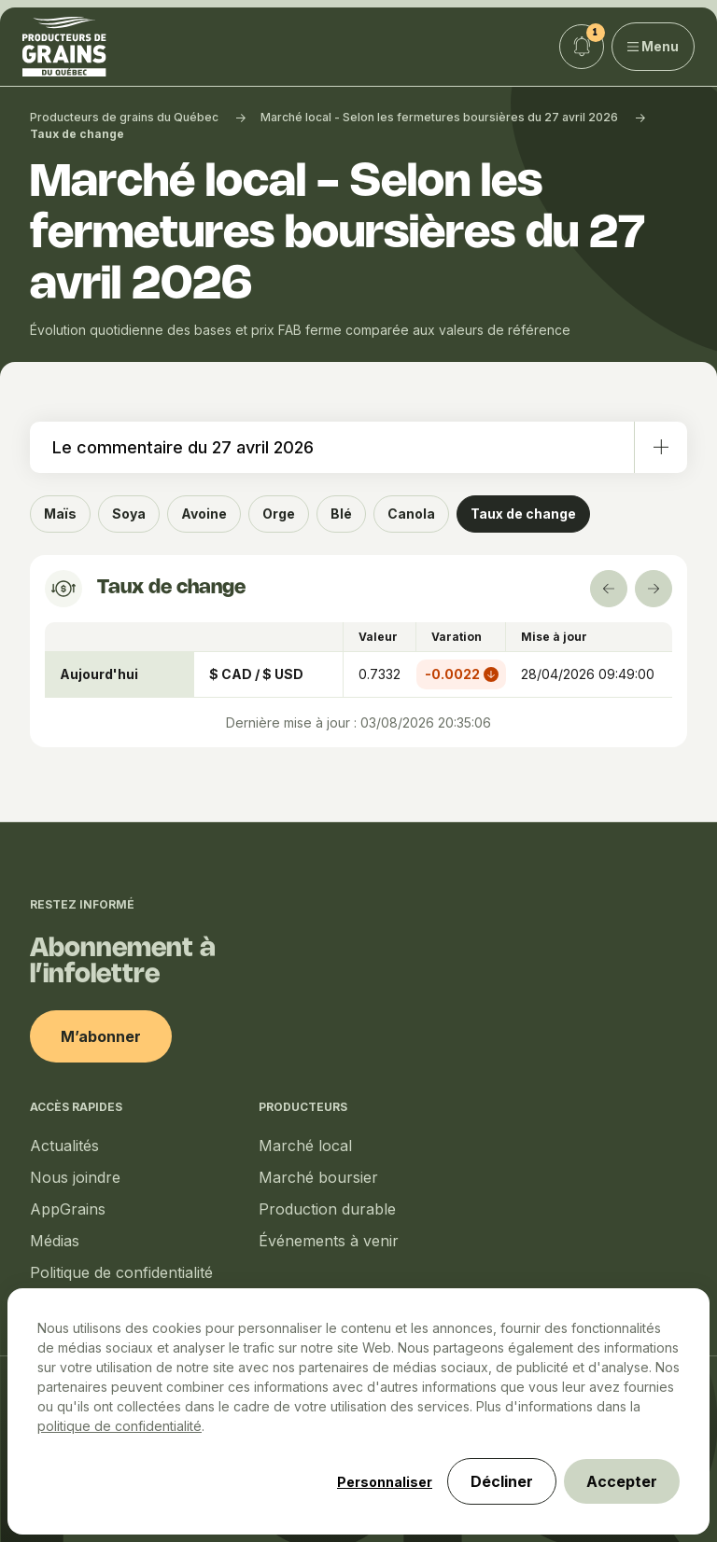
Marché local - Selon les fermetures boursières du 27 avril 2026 (439, 117)
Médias (54, 1240)
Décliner (502, 1481)
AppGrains (67, 1209)
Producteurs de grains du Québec (124, 117)
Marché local (305, 1145)
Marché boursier (318, 1177)
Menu (653, 46)
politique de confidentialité (119, 1426)
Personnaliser (384, 1482)
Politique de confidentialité (121, 1272)
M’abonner (101, 1036)
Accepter (621, 1481)
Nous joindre (75, 1177)
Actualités (64, 1145)
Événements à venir (329, 1240)
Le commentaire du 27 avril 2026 (369, 447)
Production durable (327, 1209)
